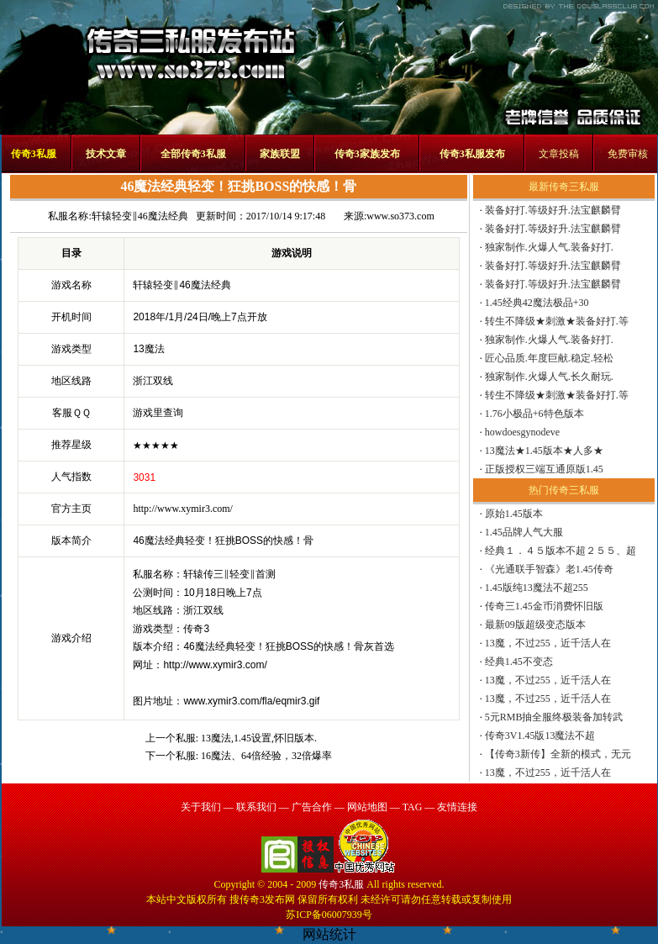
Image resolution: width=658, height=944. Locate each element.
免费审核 (628, 154)
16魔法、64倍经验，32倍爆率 (266, 756)
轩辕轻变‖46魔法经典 (140, 216)
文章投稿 (559, 154)
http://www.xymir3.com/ (183, 508)
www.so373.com (400, 216)
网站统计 (329, 934)
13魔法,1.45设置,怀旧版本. (259, 738)
